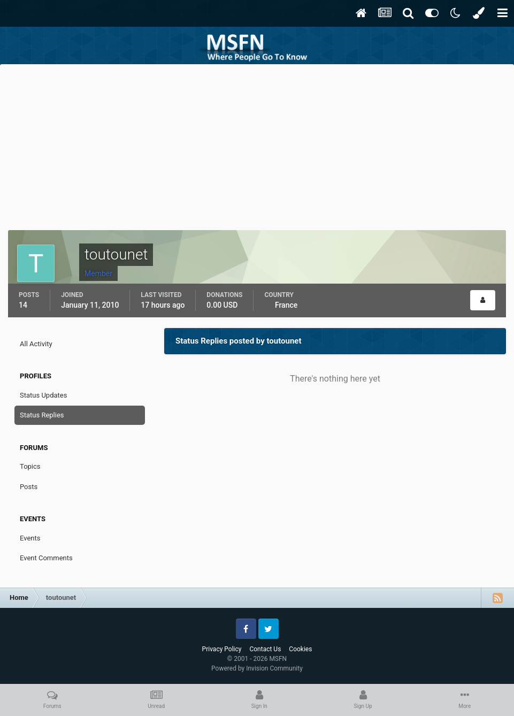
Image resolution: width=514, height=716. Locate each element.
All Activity (36, 344)
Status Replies (42, 415)
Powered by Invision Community (257, 668)
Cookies (300, 649)
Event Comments (46, 558)
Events (30, 538)
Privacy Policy (222, 649)
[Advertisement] (257, 144)
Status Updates (43, 395)
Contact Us (265, 649)
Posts (28, 487)
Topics (30, 466)
